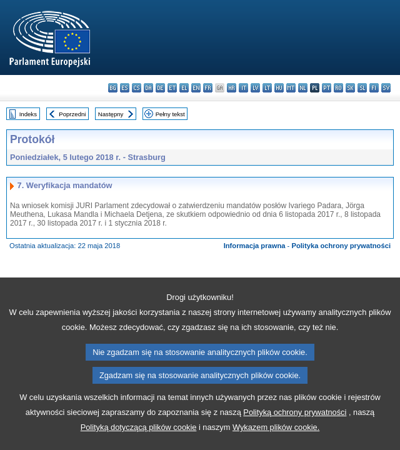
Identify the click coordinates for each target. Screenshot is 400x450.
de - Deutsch (160, 87)
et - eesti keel (172, 87)
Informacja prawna (255, 245)
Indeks (28, 114)
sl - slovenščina (362, 87)
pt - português (326, 87)
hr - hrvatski (231, 87)
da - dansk (148, 87)
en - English (196, 87)
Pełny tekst (170, 114)
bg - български (113, 87)
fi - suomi (374, 87)
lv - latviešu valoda (255, 87)
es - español (124, 87)
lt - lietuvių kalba (267, 87)
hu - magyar (279, 87)
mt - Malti (291, 87)
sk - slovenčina (350, 87)
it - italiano (243, 87)
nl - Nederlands (303, 87)
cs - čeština (136, 87)
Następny (111, 114)
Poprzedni (72, 114)
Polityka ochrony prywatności (341, 245)
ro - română (338, 87)
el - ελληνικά (184, 87)
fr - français (207, 87)
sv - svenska (386, 87)
